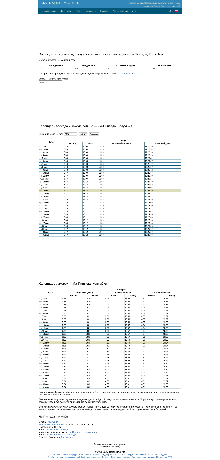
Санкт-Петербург (69, 454)
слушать (175, 6)
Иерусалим (133, 454)
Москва (56, 454)
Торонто (154, 454)
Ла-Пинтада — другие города (84, 432)
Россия (79, 11)
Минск (88, 454)
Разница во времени (120, 457)
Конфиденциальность (90, 457)
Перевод (104, 11)
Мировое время (49, 11)
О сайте (51, 457)
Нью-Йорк (144, 454)
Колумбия (53, 422)
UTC (134, 11)
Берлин (113, 454)
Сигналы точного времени (144, 457)
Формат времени (120, 11)
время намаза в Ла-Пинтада (61, 434)
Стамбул (122, 454)
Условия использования (68, 457)
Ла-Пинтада (65, 11)
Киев (81, 454)
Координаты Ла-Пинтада (52, 424)
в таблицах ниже (127, 73)
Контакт (105, 457)
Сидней (163, 454)
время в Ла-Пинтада (57, 429)
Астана (96, 454)
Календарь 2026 (164, 457)
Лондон (104, 454)
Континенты (90, 11)
